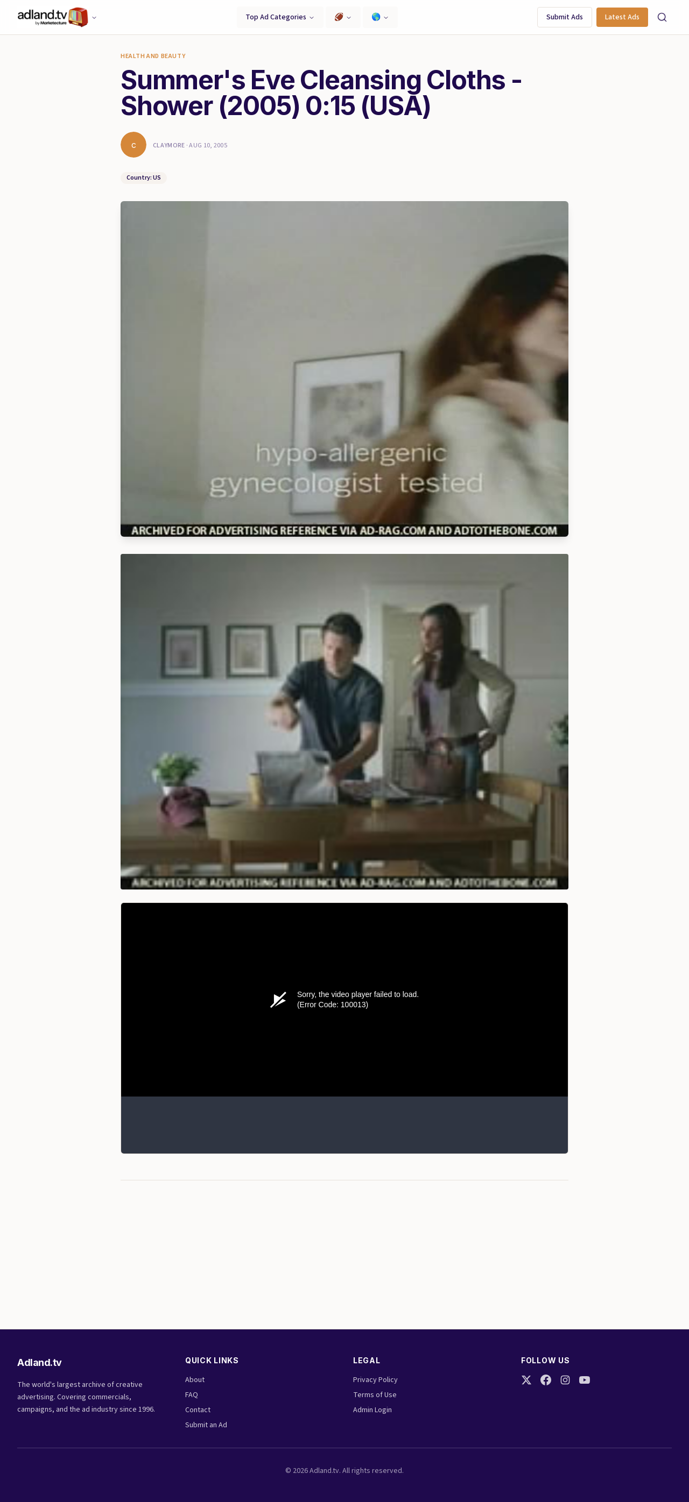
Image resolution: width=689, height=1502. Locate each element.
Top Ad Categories (280, 17)
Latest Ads (622, 17)
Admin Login (372, 1410)
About (195, 1380)
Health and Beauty (153, 56)
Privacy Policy (375, 1380)
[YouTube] (584, 1380)
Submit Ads (564, 17)
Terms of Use (375, 1395)
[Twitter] (526, 1380)
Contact (197, 1410)
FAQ (191, 1395)
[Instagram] (565, 1380)
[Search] (662, 17)
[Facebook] (545, 1380)
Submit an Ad (206, 1425)
